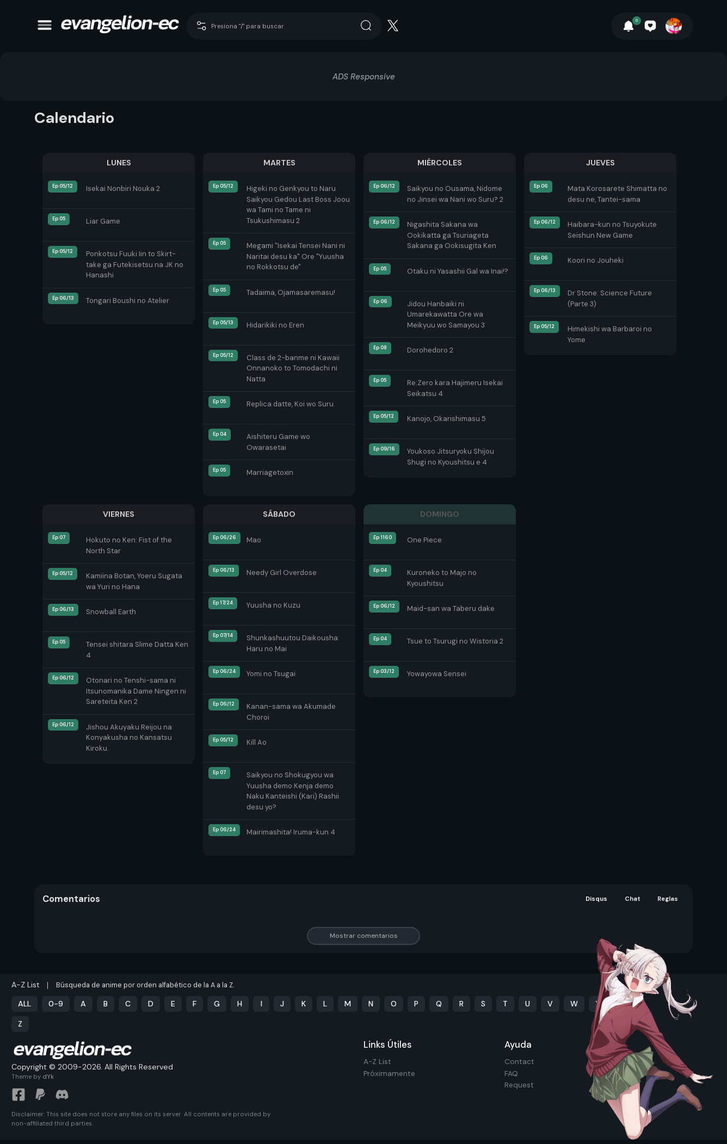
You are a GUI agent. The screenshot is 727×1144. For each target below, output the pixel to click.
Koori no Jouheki (596, 260)
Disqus (596, 899)
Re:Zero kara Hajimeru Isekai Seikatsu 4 (455, 388)
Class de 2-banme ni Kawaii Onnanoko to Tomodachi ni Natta (293, 368)
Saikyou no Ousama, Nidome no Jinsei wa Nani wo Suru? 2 (455, 194)
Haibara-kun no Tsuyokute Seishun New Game (612, 230)
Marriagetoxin (270, 472)
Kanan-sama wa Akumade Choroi (291, 712)
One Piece (424, 540)
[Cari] (390, 25)
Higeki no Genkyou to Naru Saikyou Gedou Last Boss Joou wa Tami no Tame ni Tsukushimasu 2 (298, 204)
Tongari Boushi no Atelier (127, 300)
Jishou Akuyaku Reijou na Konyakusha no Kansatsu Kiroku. (129, 737)
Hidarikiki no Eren (275, 325)
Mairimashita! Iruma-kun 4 (291, 832)
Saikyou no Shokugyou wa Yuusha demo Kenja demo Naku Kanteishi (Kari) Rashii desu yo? (293, 791)
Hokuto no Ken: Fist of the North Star (129, 545)
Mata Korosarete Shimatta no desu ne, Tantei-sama (617, 194)
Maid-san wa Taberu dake (451, 608)
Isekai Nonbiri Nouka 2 (123, 188)
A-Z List (377, 1061)
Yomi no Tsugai (271, 673)
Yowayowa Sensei (436, 673)
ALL (24, 1004)
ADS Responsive (363, 76)
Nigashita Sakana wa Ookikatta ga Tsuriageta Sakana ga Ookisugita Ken (451, 235)
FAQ (511, 1073)
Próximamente (389, 1073)
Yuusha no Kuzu (273, 605)
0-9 (55, 1004)
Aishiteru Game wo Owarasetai (278, 442)
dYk (48, 1081)
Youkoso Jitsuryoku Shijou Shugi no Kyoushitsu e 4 (450, 457)
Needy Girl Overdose (282, 572)
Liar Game (103, 221)
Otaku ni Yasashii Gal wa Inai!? (457, 271)
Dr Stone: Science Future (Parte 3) (610, 298)
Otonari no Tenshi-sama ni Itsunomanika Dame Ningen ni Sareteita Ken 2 (136, 691)
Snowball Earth (111, 611)
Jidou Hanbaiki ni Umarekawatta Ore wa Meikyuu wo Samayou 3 (446, 314)
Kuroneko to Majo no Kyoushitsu (442, 578)
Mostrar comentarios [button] (364, 935)
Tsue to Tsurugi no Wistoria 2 (455, 641)
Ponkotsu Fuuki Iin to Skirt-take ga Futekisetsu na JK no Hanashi (134, 264)
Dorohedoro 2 (430, 350)
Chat (633, 899)
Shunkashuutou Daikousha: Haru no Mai (293, 643)
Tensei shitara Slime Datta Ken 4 (137, 650)
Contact (519, 1061)
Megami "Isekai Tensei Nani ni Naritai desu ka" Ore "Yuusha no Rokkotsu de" (296, 256)
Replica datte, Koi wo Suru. (291, 404)
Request (519, 1085)
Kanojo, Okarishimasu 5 (446, 418)
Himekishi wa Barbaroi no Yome (610, 334)
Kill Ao (257, 742)
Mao (254, 540)
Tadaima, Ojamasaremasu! (291, 292)
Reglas (667, 899)
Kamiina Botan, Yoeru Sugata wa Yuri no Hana (134, 581)
